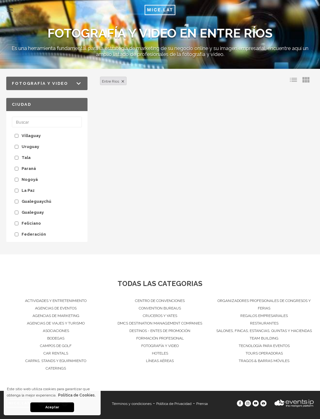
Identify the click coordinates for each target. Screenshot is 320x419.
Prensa (202, 403)
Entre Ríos (110, 81)
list (293, 79)
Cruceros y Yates (160, 316)
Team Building (264, 338)
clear (123, 81)
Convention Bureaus (160, 308)
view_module (306, 79)
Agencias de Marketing (55, 316)
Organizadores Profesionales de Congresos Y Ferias (264, 304)
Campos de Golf (56, 346)
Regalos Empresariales (264, 316)
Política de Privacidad (174, 403)
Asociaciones (56, 331)
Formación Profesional (160, 338)
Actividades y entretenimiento (56, 301)
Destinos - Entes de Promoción (159, 331)
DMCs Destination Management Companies (160, 323)
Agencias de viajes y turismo (56, 323)
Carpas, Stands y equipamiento (55, 361)
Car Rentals (55, 353)
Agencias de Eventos (56, 308)
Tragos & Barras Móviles (264, 361)
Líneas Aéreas (160, 361)
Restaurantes (264, 323)
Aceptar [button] (52, 407)
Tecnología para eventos (264, 346)
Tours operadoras (264, 353)
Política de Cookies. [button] (77, 395)
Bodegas (55, 338)
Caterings (56, 368)
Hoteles (160, 353)
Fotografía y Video (160, 346)
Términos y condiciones (132, 403)
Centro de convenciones (160, 301)
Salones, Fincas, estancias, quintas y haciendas (264, 331)
